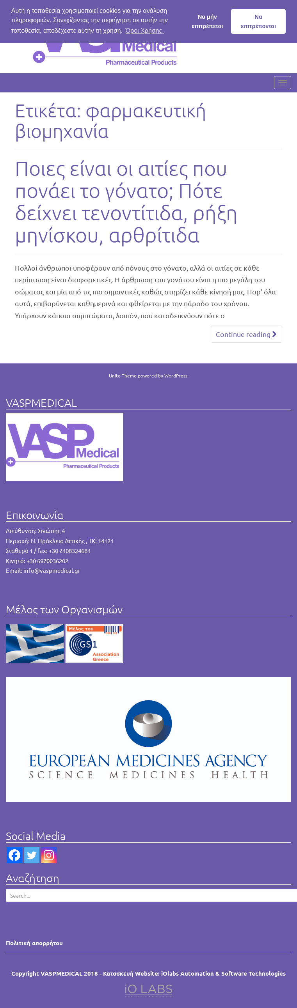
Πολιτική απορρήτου (34, 943)
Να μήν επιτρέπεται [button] (207, 21)
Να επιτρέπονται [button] (258, 21)
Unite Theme (123, 375)
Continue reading (246, 334)
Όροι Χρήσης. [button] (145, 30)
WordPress (175, 375)
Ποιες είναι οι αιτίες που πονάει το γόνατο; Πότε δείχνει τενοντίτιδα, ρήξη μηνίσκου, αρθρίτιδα (126, 201)
